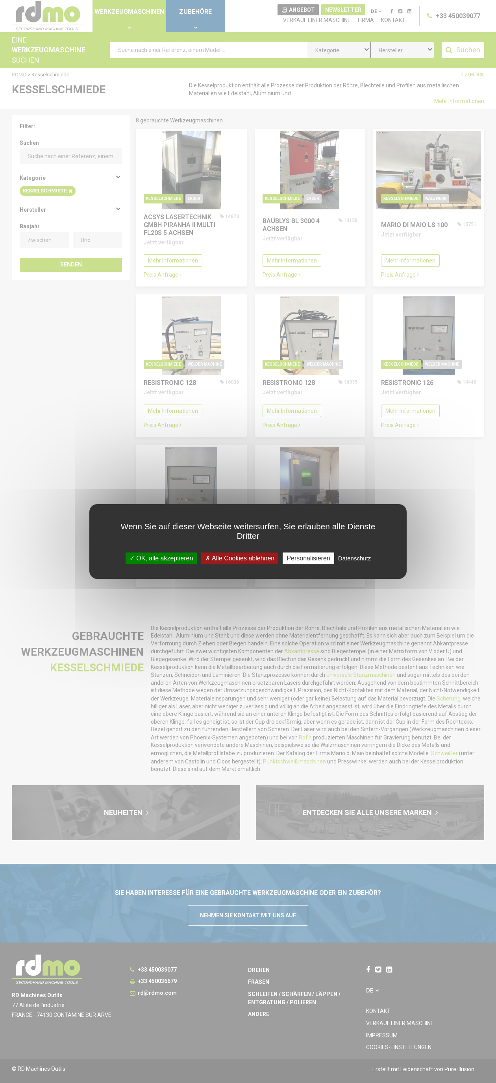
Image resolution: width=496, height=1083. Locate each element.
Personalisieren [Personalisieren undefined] (308, 558)
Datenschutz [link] (354, 558)
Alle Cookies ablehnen (239, 558)
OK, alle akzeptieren (161, 558)
